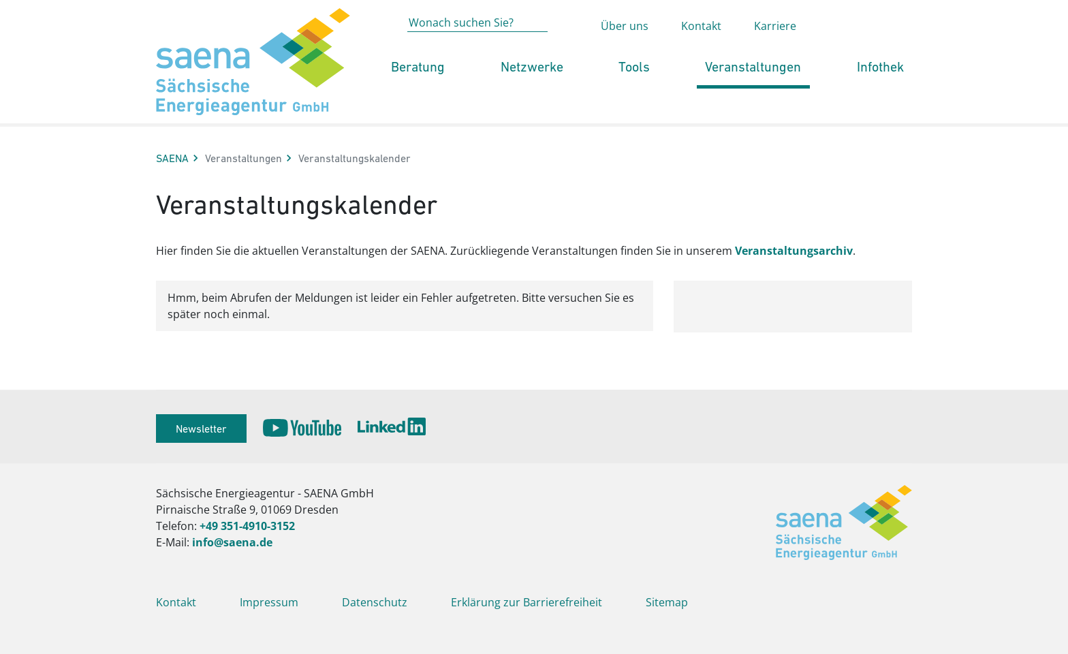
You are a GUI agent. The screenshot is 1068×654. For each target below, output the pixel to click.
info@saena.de (232, 542)
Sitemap (667, 602)
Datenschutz (374, 602)
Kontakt (701, 51)
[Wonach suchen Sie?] (477, 49)
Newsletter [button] (201, 428)
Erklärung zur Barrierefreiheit (526, 602)
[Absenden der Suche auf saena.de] (567, 49)
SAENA (172, 158)
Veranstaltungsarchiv (794, 250)
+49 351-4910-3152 (247, 525)
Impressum (269, 602)
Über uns (624, 51)
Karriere (775, 51)
